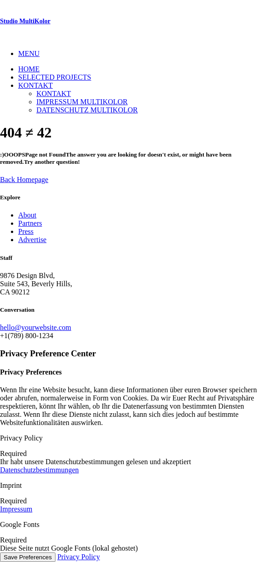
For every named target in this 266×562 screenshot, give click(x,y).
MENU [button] (29, 53)
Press (26, 231)
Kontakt (35, 85)
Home (29, 69)
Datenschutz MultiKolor (87, 110)
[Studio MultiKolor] (133, 21)
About (27, 215)
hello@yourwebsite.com (35, 327)
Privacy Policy (78, 557)
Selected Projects (54, 77)
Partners (30, 223)
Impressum (16, 509)
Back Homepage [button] (24, 179)
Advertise (32, 239)
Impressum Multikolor (82, 102)
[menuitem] (142, 54)
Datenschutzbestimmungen (39, 470)
